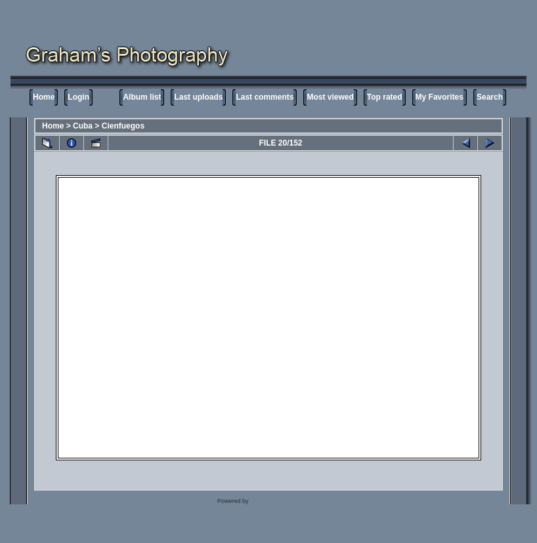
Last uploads (198, 97)
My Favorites (439, 97)
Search (490, 97)
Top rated (384, 97)
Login (78, 97)
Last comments (264, 97)
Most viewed (330, 97)
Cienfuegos (123, 126)
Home (43, 97)
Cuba (83, 126)
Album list (142, 97)
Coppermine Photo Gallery (285, 501)
